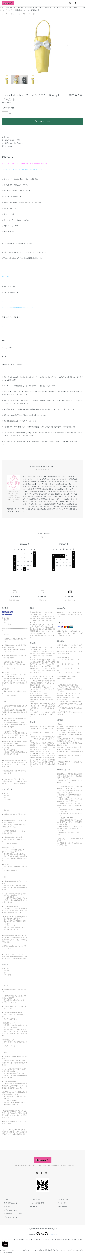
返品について (6, 137)
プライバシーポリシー (9, 1217)
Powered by (42, 1233)
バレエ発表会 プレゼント (16, 14)
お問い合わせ (60, 1206)
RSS (30, 1206)
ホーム (4, 14)
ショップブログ (34, 1199)
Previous (17, 46)
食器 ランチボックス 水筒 (33, 14)
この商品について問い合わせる (12, 143)
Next (67, 46)
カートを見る (60, 1203)
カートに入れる (42, 121)
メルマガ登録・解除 (35, 1203)
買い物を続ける (7, 146)
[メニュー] (82, 3)
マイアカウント (61, 1199)
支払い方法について (8, 1210)
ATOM (35, 1206)
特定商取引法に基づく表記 (11, 140)
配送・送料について (8, 1203)
